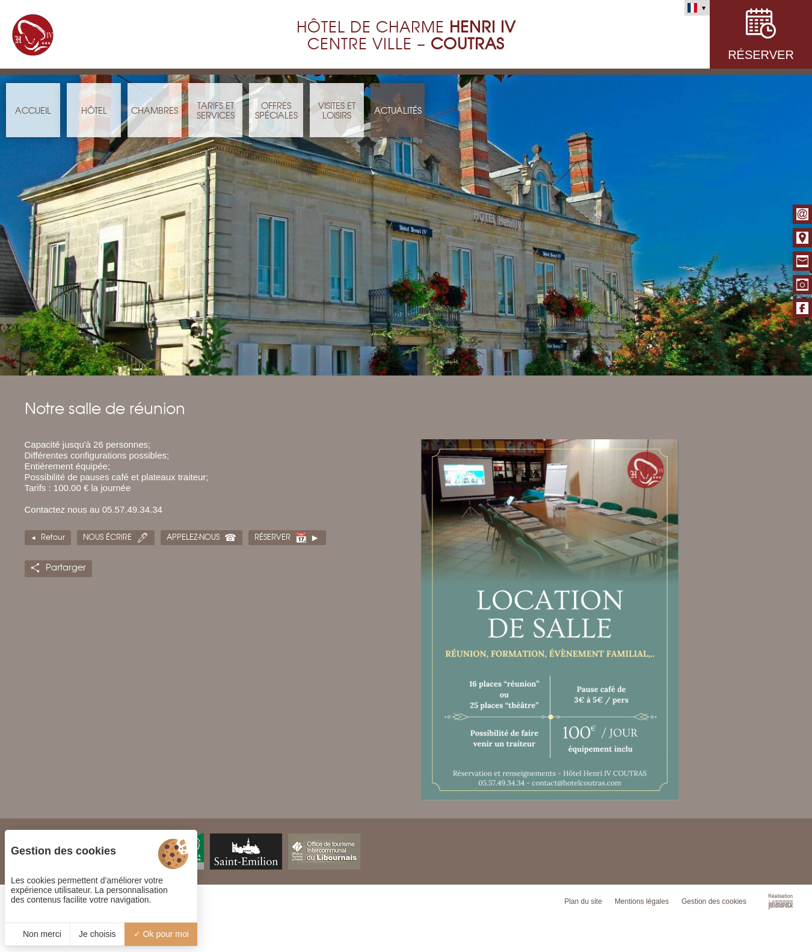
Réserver (272, 537)
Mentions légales (642, 901)
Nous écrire (107, 537)
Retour (53, 537)
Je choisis (97, 934)
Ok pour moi (161, 934)
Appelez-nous (193, 537)
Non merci (37, 934)
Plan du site (583, 901)
